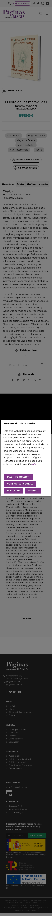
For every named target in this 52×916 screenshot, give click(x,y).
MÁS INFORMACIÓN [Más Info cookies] (18, 477)
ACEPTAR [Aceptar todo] (33, 491)
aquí (35, 464)
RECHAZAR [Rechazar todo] (13, 491)
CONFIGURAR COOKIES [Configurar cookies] (20, 484)
